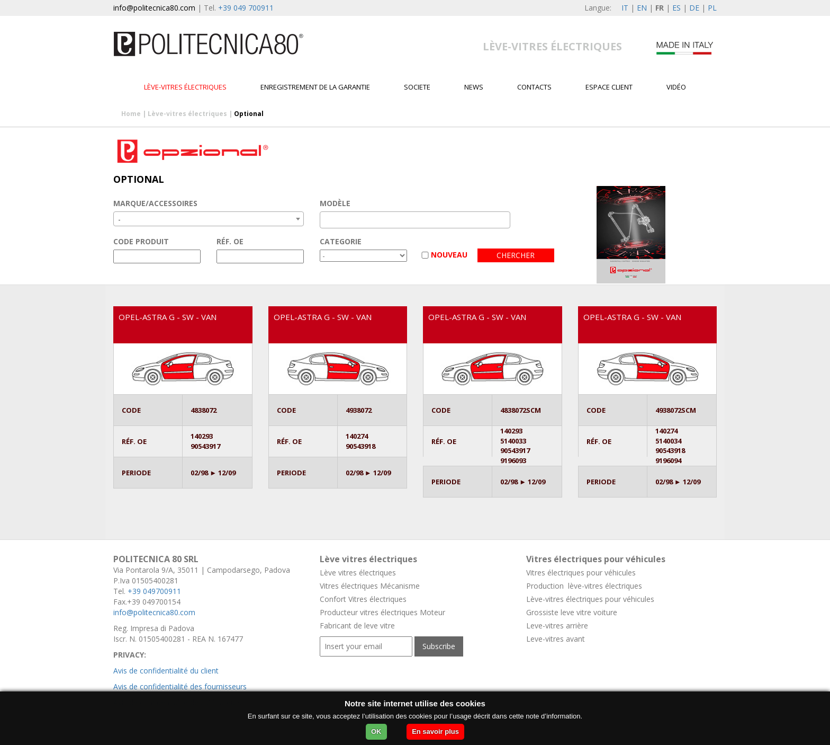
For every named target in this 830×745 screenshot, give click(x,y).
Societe (417, 87)
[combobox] (208, 218)
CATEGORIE (341, 241)
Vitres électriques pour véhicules (581, 572)
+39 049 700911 (246, 8)
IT (624, 8)
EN (642, 8)
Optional (249, 113)
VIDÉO (676, 87)
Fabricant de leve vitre (357, 625)
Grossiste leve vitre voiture (571, 612)
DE (694, 8)
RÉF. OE (229, 241)
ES (676, 8)
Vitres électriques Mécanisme (370, 586)
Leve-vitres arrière (557, 625)
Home (131, 113)
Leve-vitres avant (555, 639)
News (473, 87)
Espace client (609, 87)
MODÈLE (335, 203)
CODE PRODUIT (141, 241)
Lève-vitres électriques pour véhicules (590, 599)
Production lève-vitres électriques (584, 586)
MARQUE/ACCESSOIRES (155, 203)
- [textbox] (119, 219)
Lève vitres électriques (358, 572)
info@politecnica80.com (154, 8)
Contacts (534, 87)
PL (712, 8)
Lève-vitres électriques (185, 87)
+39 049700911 (154, 591)
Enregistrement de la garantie (315, 87)
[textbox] (326, 220)
